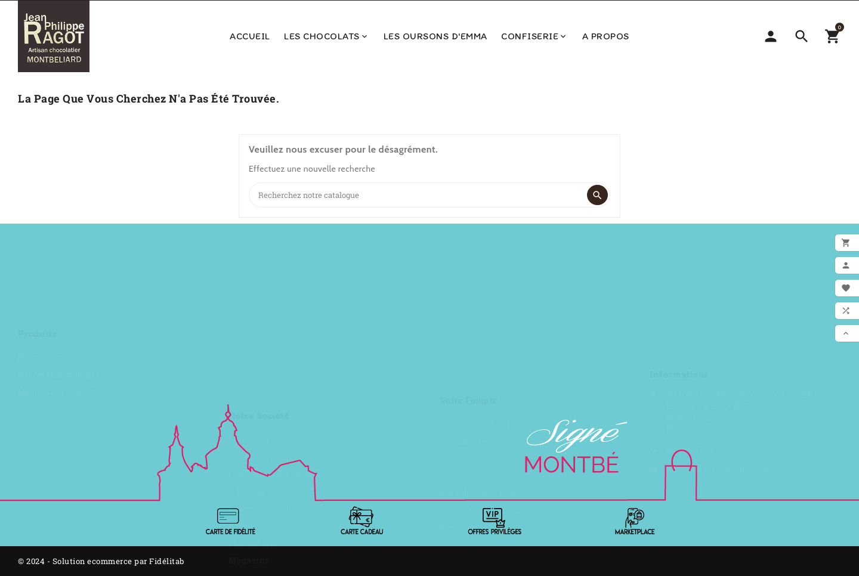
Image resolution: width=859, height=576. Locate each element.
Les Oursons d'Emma (435, 36)
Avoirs (452, 326)
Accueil (250, 36)
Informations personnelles (495, 291)
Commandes (464, 308)
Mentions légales (264, 308)
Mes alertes (463, 395)
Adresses (457, 343)
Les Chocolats (326, 36)
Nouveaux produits (59, 306)
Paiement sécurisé (268, 360)
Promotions (42, 289)
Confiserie (534, 36)
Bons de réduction (477, 360)
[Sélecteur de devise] (770, 36)
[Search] (417, 195)
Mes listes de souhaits (485, 377)
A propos (605, 36)
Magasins (249, 412)
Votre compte (468, 268)
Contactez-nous (261, 377)
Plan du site (253, 395)
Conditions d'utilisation (278, 326)
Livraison (249, 291)
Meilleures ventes (56, 324)
